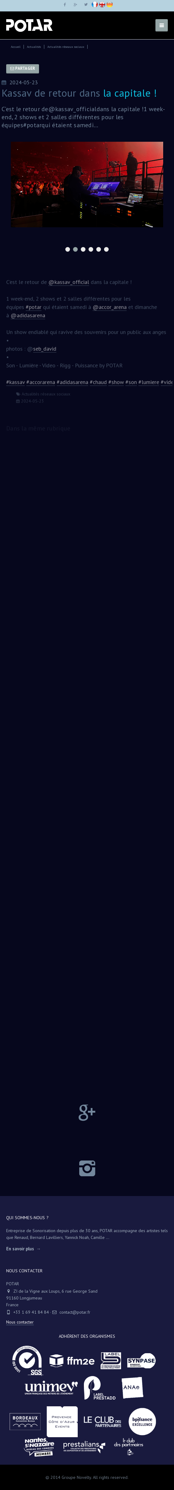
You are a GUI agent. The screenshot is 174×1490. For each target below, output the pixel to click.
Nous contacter (20, 1322)
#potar (33, 309)
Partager (22, 68)
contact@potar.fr (71, 1312)
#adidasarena (72, 384)
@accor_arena (110, 309)
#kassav (15, 384)
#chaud (98, 384)
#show (116, 384)
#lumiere (148, 384)
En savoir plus (20, 1249)
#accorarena (40, 384)
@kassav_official (68, 284)
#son (131, 384)
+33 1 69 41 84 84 (31, 1312)
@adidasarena (28, 318)
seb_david (44, 351)
